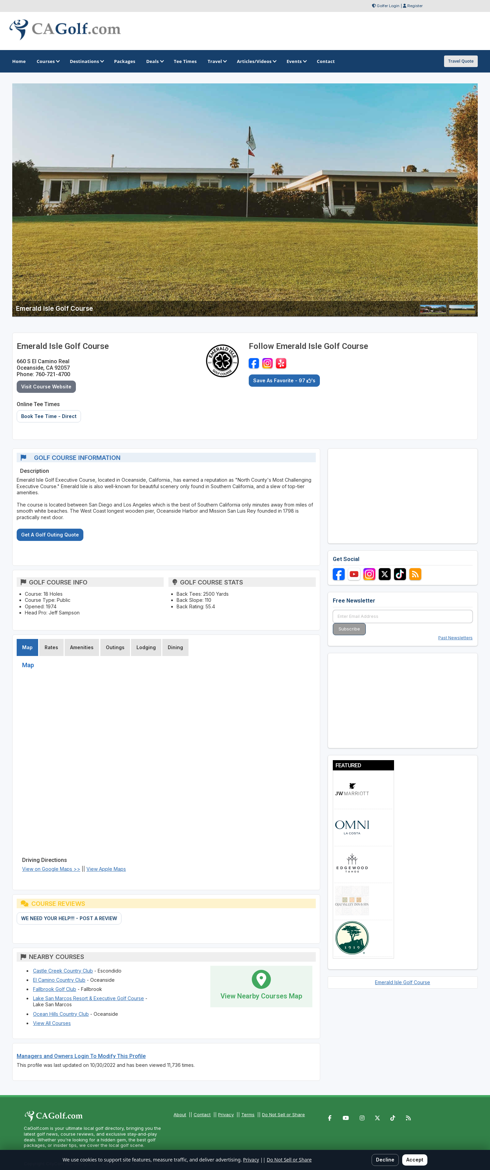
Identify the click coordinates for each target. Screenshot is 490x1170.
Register (415, 5)
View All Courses (52, 1023)
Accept (414, 1160)
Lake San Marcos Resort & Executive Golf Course (88, 998)
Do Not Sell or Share (283, 1114)
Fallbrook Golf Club (54, 989)
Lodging (146, 647)
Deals (154, 61)
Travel (217, 61)
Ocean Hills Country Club (61, 1014)
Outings (115, 647)
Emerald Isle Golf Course (402, 982)
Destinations (86, 61)
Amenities (82, 647)
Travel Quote (461, 61)
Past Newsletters (455, 637)
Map (27, 647)
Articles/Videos (256, 61)
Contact (202, 1114)
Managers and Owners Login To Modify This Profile (81, 1056)
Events (296, 61)
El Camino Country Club (59, 980)
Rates (51, 647)
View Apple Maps (106, 869)
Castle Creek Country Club (63, 971)
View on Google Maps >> (51, 869)
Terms (248, 1114)
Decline (385, 1160)
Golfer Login (388, 5)
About (180, 1114)
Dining (175, 647)
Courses (48, 61)
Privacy (226, 1114)
